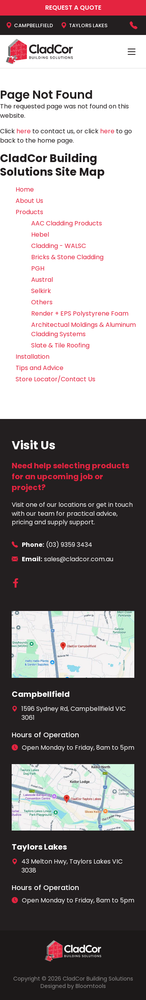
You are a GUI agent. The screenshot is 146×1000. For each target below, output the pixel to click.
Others (42, 302)
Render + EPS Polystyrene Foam (79, 313)
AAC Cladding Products (66, 223)
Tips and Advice (39, 367)
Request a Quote (73, 7)
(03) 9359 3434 (133, 25)
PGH (37, 268)
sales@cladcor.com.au (62, 559)
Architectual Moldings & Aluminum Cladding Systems (83, 329)
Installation (32, 356)
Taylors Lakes (84, 25)
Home (25, 189)
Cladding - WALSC (58, 245)
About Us (29, 200)
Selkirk (41, 290)
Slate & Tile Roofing (60, 345)
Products (29, 212)
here (23, 131)
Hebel (40, 234)
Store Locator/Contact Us (55, 379)
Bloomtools (91, 986)
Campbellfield (29, 25)
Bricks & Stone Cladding (67, 257)
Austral (42, 279)
